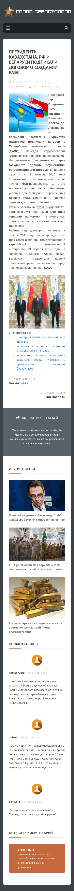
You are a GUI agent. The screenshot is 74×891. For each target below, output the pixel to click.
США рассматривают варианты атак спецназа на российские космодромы (35, 567)
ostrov (13, 737)
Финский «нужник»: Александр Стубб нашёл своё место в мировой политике (37, 517)
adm (32, 86)
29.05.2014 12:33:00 (19, 82)
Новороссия (16, 86)
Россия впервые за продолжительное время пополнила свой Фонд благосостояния (35, 627)
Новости (44, 82)
